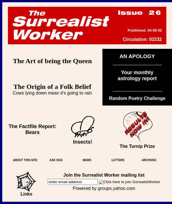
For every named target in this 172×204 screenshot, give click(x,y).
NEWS (87, 160)
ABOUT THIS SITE (25, 160)
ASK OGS (56, 160)
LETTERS (117, 160)
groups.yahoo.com (116, 188)
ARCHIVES (149, 160)
